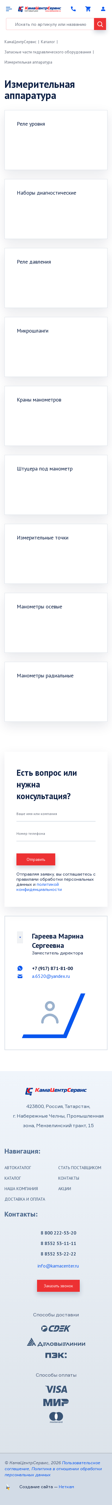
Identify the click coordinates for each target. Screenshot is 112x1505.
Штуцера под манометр (45, 468)
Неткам (66, 1486)
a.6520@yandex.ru (51, 976)
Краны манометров (39, 399)
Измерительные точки (42, 537)
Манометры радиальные (45, 675)
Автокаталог (17, 1167)
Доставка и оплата (24, 1199)
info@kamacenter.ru (58, 1266)
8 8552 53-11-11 (58, 1243)
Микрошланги (32, 330)
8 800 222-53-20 (58, 1233)
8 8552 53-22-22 (58, 1254)
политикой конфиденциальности (39, 887)
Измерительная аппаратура (28, 62)
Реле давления (34, 261)
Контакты (68, 1178)
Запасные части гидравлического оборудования (47, 52)
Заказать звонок (58, 1286)
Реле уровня (31, 123)
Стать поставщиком (79, 1167)
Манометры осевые (39, 606)
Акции (64, 1188)
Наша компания (21, 1188)
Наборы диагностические (46, 192)
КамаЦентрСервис (20, 41)
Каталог (48, 41)
